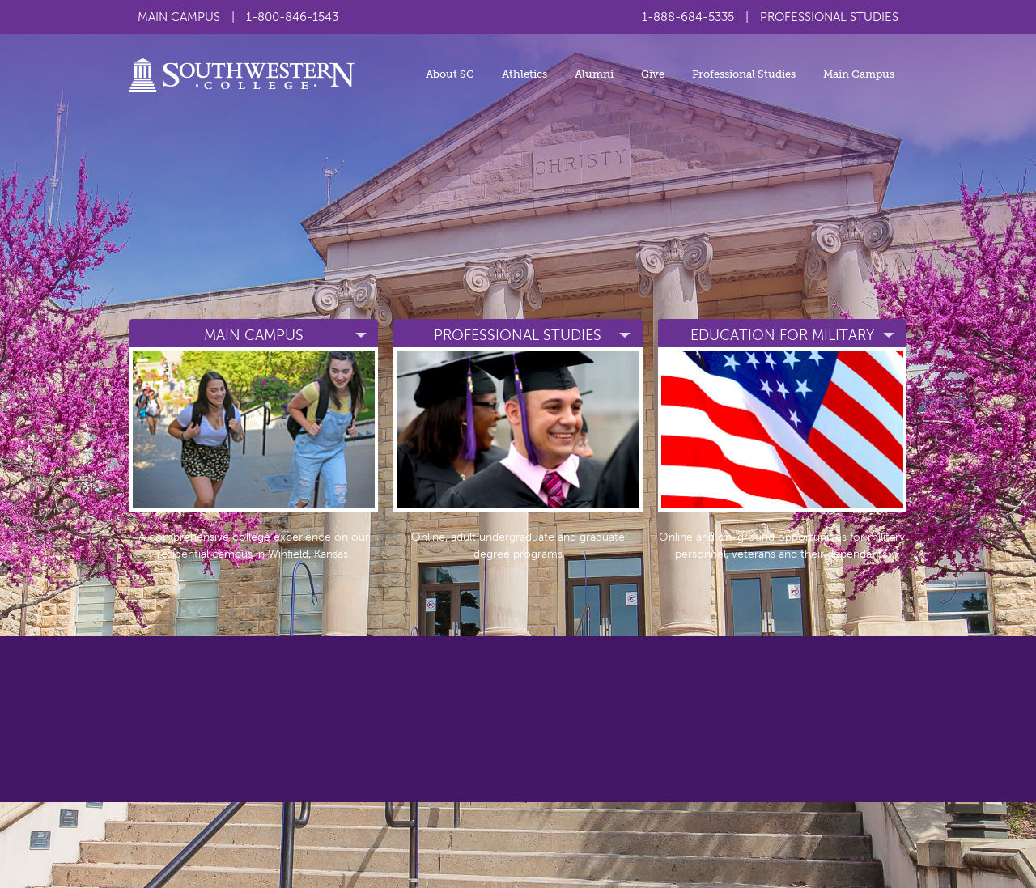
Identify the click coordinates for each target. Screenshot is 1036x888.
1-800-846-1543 (292, 17)
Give (652, 74)
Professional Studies (744, 74)
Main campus (254, 335)
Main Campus (858, 74)
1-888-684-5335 (688, 17)
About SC (450, 74)
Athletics (524, 74)
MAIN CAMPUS (179, 17)
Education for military (782, 335)
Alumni (594, 74)
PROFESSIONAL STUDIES (829, 17)
